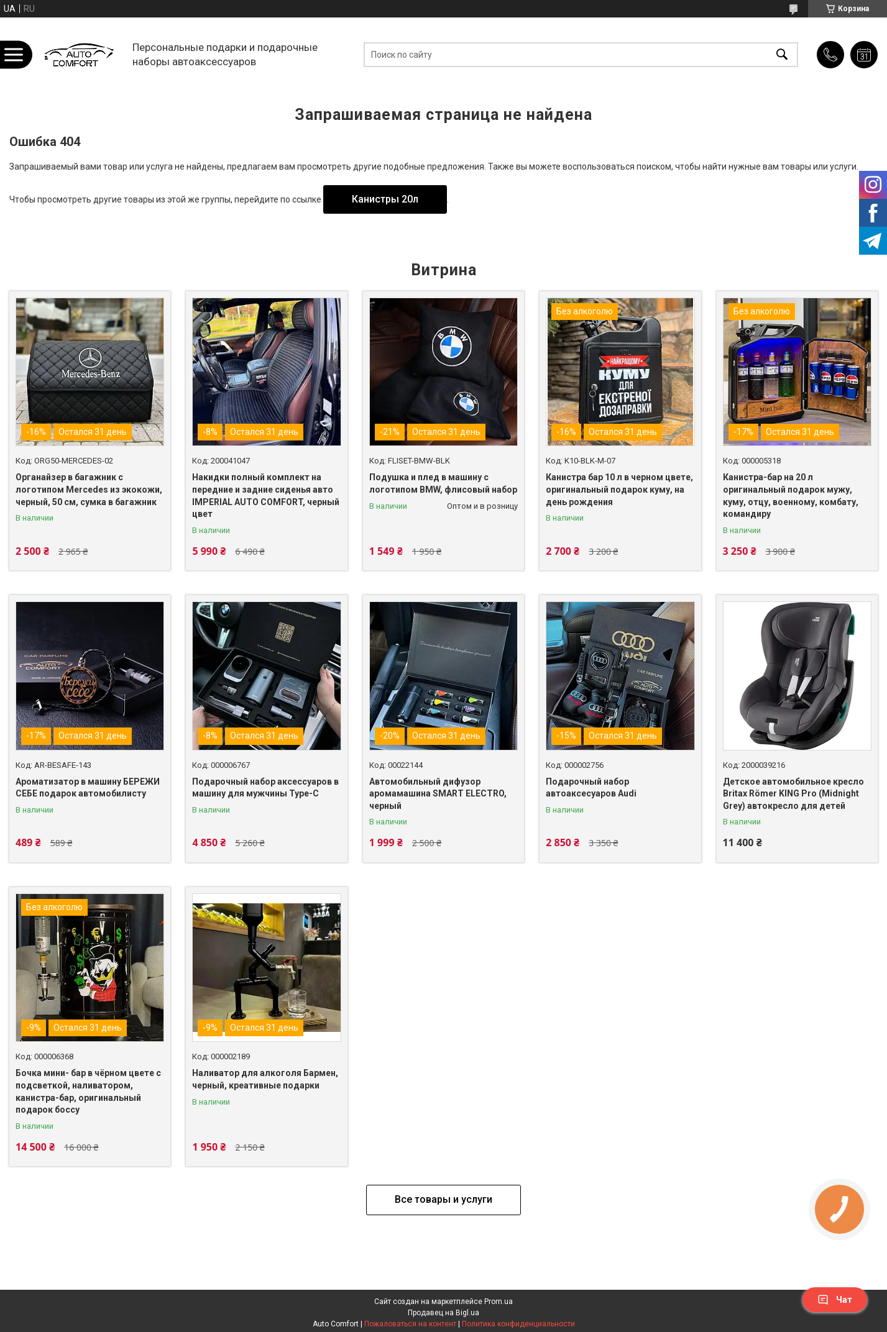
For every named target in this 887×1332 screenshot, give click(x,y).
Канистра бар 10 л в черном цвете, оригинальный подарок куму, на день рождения (619, 489)
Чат (834, 1299)
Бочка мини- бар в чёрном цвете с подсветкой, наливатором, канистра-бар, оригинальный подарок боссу (88, 1091)
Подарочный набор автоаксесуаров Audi (591, 788)
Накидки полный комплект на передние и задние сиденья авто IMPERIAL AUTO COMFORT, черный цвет (265, 495)
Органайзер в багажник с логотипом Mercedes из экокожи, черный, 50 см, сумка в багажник (89, 489)
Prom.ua (498, 1301)
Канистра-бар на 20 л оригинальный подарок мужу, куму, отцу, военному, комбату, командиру (790, 495)
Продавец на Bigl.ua (443, 1312)
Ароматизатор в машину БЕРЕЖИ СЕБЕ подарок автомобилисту (88, 788)
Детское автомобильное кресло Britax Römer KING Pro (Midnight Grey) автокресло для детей (793, 794)
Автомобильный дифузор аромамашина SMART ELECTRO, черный (438, 794)
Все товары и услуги (443, 1199)
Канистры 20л (385, 199)
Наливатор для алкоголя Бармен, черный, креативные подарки (265, 1079)
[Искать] (782, 54)
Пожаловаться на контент (410, 1324)
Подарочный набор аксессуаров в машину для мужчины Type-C (265, 788)
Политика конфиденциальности (518, 1324)
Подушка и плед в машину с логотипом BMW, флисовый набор (443, 483)
